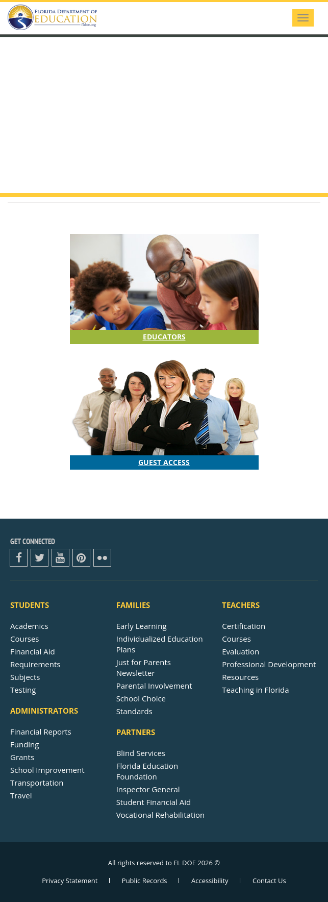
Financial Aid (32, 651)
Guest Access (164, 462)
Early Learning (141, 626)
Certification (243, 626)
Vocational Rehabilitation (160, 815)
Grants (22, 757)
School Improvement (47, 770)
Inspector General (148, 789)
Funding (24, 744)
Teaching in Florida (255, 690)
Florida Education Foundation (147, 771)
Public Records (144, 880)
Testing (23, 690)
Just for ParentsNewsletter (143, 667)
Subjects (25, 677)
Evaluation (240, 651)
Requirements (35, 664)
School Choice (141, 698)
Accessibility (210, 880)
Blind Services (140, 753)
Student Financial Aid (153, 802)
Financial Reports (40, 731)
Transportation (36, 782)
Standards (134, 711)
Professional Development (269, 664)
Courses (24, 638)
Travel (21, 795)
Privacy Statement (69, 880)
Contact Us (269, 880)
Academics (29, 626)
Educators (164, 337)
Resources (240, 677)
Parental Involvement (154, 685)
